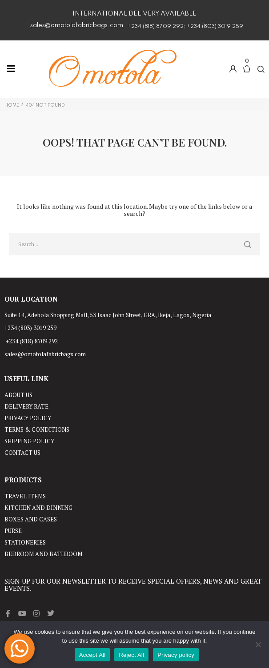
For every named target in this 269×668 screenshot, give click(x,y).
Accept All (92, 655)
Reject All (131, 655)
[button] (233, 68)
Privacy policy (175, 655)
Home (11, 105)
